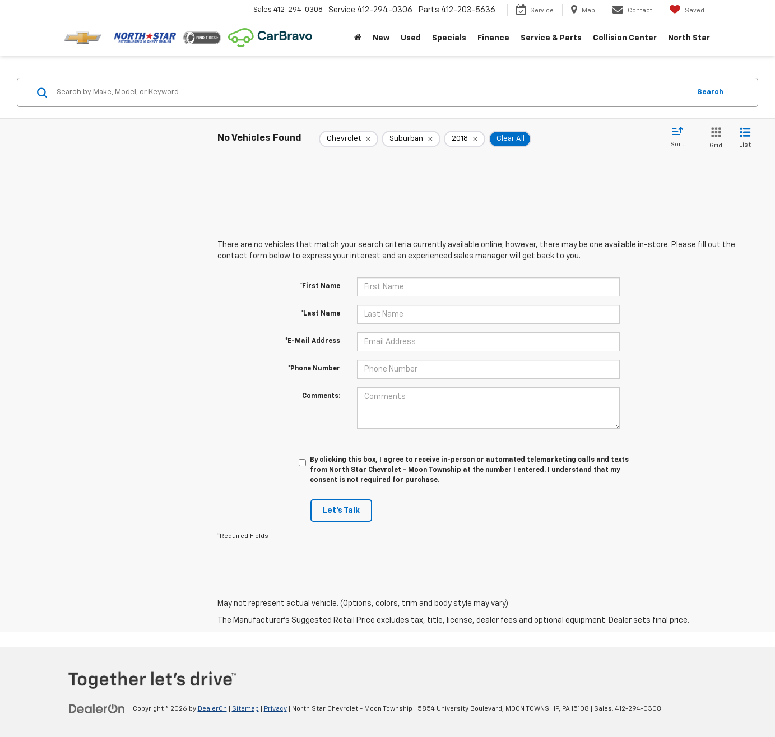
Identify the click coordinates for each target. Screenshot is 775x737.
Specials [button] (449, 38)
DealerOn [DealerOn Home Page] (212, 709)
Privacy (275, 709)
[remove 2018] (464, 139)
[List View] (745, 139)
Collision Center (625, 38)
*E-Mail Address (312, 341)
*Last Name (320, 313)
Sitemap (245, 709)
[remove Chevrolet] (348, 139)
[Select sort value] (681, 138)
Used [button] (411, 38)
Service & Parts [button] (551, 38)
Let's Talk (341, 510)
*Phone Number (314, 368)
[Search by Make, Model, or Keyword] (371, 92)
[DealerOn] (97, 708)
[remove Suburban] (411, 139)
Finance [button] (493, 38)
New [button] (381, 38)
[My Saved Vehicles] (687, 10)
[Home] (358, 38)
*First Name (320, 286)
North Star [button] (689, 38)
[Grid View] (714, 139)
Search (710, 92)
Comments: (321, 396)
